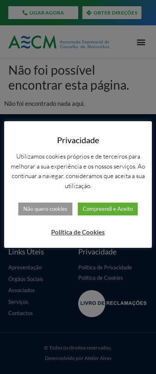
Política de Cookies (78, 232)
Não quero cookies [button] (45, 208)
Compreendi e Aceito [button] (108, 208)
